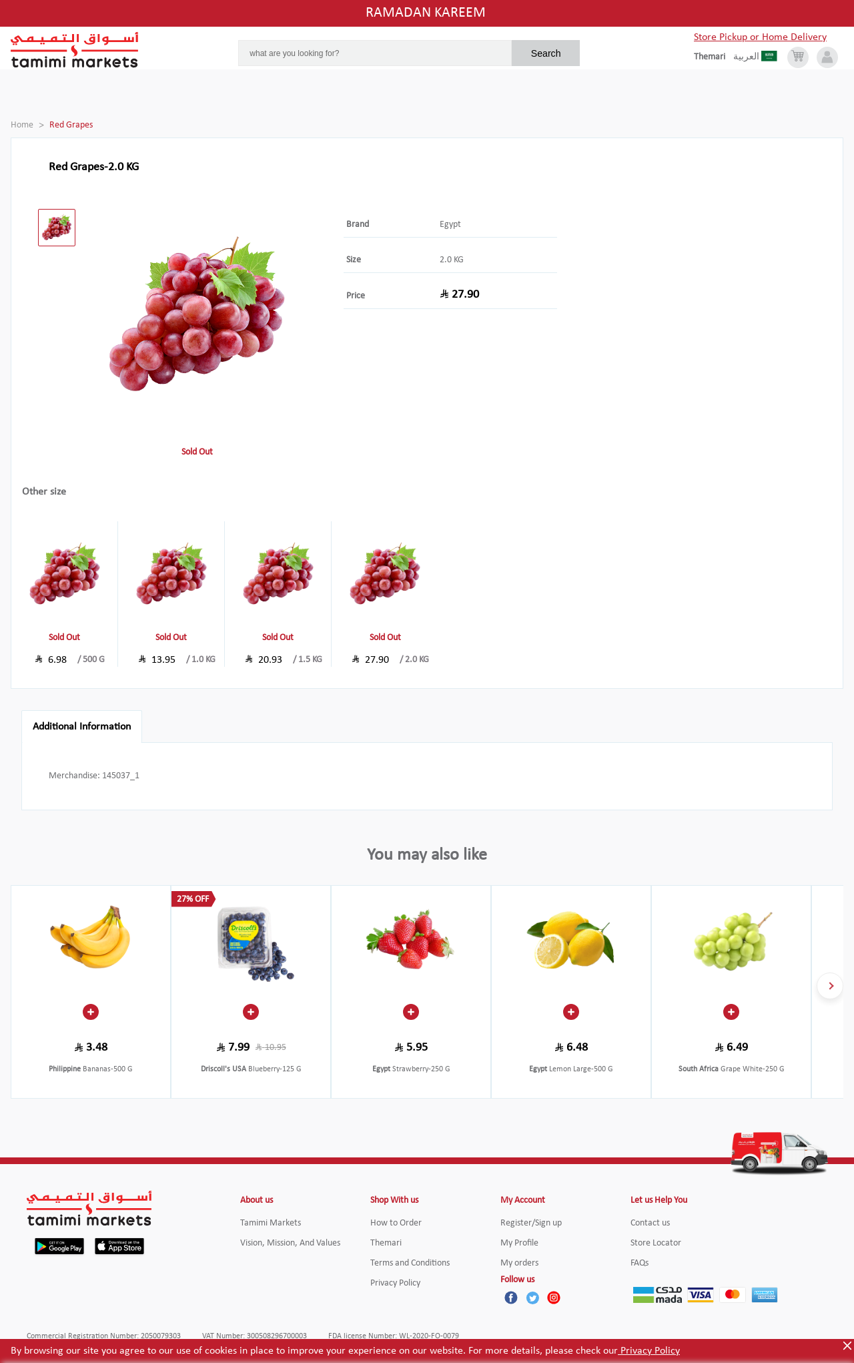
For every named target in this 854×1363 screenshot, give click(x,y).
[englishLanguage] (713, 57)
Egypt (450, 225)
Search (546, 53)
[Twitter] (532, 1297)
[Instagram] (553, 1297)
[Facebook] (511, 1297)
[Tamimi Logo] (75, 50)
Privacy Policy (649, 1351)
